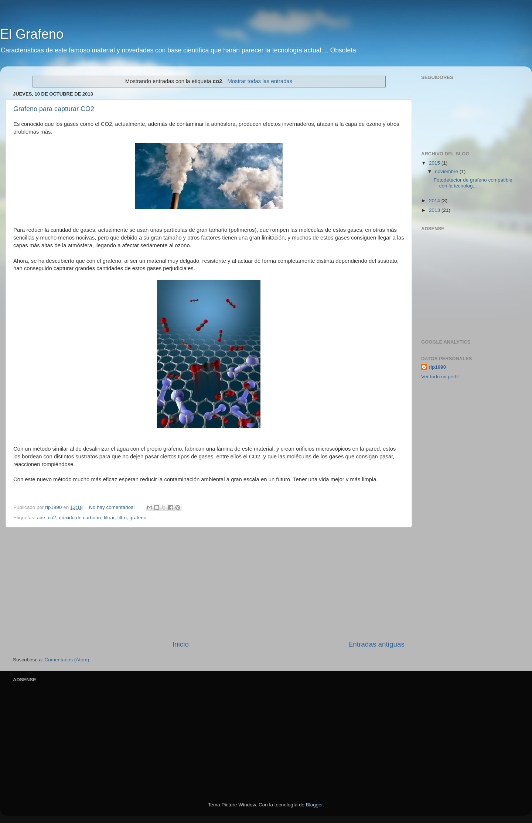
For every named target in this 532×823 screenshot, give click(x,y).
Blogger (314, 804)
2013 (435, 210)
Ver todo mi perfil (439, 376)
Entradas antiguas (376, 644)
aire (41, 517)
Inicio (181, 644)
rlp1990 (437, 367)
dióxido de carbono (80, 517)
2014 (435, 200)
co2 (52, 517)
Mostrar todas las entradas (259, 81)
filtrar (109, 517)
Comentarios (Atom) (67, 659)
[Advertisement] (467, 280)
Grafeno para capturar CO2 (53, 109)
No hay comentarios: (112, 507)
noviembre (447, 171)
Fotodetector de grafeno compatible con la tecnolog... (473, 183)
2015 (435, 163)
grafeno (138, 517)
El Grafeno (32, 34)
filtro (122, 517)
